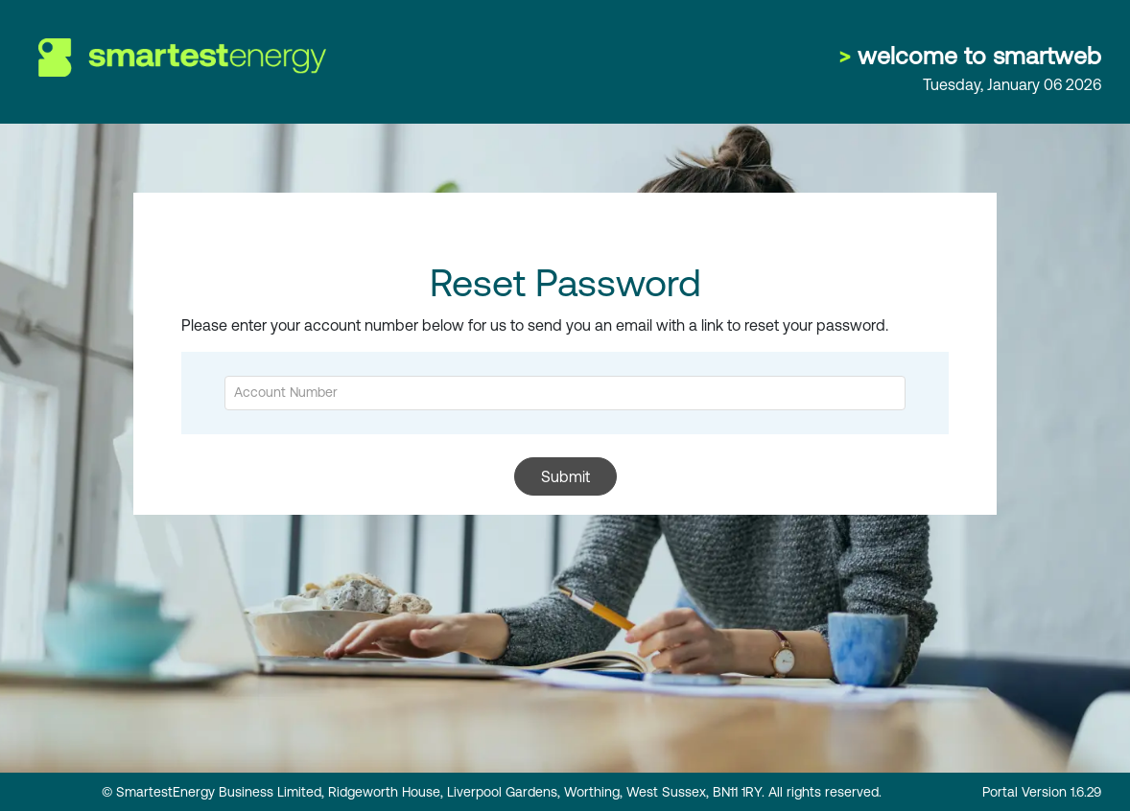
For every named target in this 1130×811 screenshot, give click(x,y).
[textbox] (565, 393)
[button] (565, 477)
